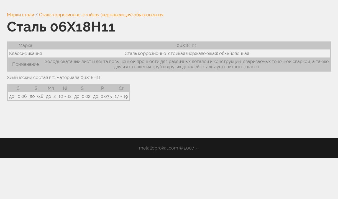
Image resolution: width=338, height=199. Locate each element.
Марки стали (20, 14)
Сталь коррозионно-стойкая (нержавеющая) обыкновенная (101, 14)
